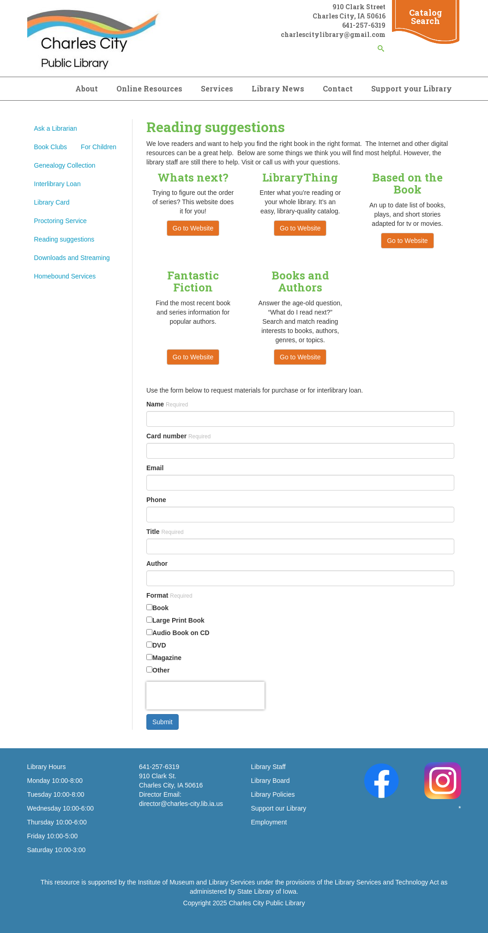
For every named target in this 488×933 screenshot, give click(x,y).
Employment (269, 822)
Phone (156, 499)
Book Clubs (50, 147)
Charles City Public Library (267, 903)
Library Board (270, 780)
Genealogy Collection (65, 165)
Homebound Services (65, 276)
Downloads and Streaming (72, 257)
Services (217, 88)
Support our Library (279, 808)
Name (167, 404)
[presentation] (205, 695)
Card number (178, 436)
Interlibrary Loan (57, 184)
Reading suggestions (64, 239)
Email (154, 468)
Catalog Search (425, 16)
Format (169, 595)
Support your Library (411, 88)
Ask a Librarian (55, 128)
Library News (278, 88)
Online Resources (149, 88)
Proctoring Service (60, 220)
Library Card (52, 202)
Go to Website (193, 228)
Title (165, 531)
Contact (338, 88)
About (86, 88)
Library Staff (268, 766)
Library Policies (273, 794)
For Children (98, 147)
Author (157, 563)
